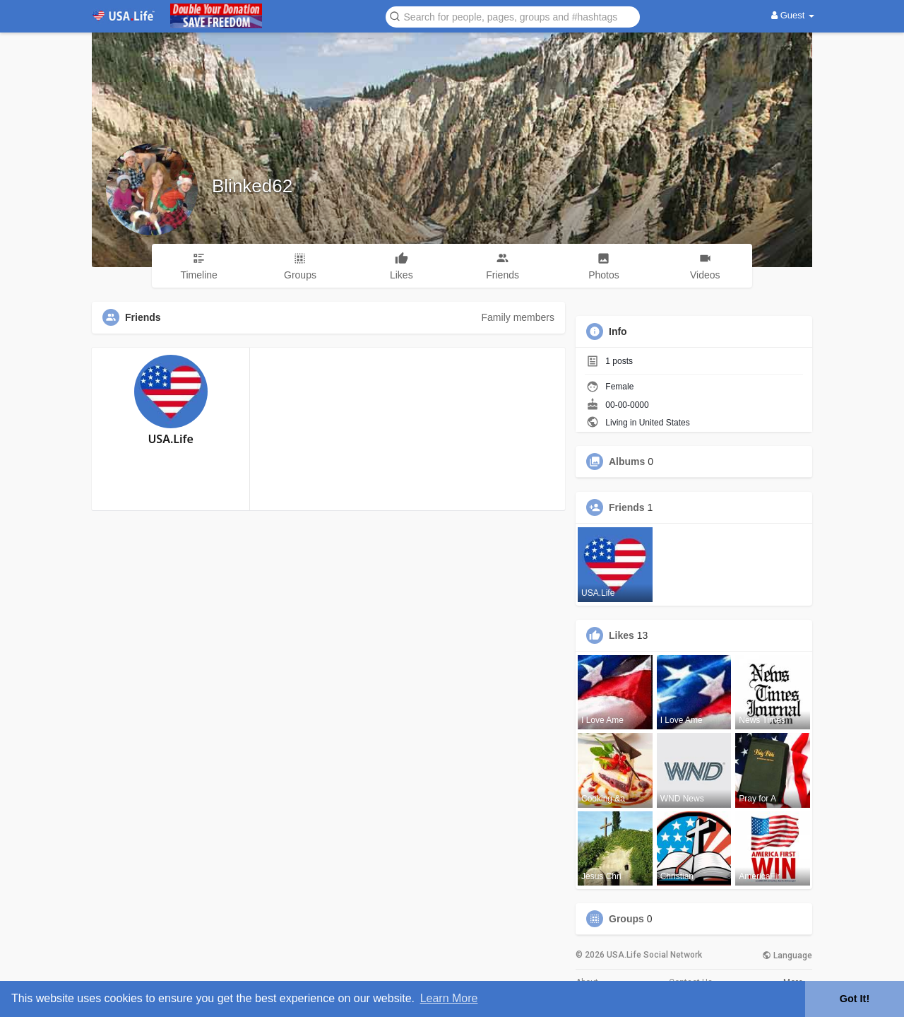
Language (787, 955)
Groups (626, 918)
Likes (621, 635)
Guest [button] (792, 15)
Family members (518, 317)
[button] (513, 16)
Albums (627, 461)
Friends (627, 507)
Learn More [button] (449, 998)
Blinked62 (252, 185)
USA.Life (170, 439)
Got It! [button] (854, 998)
